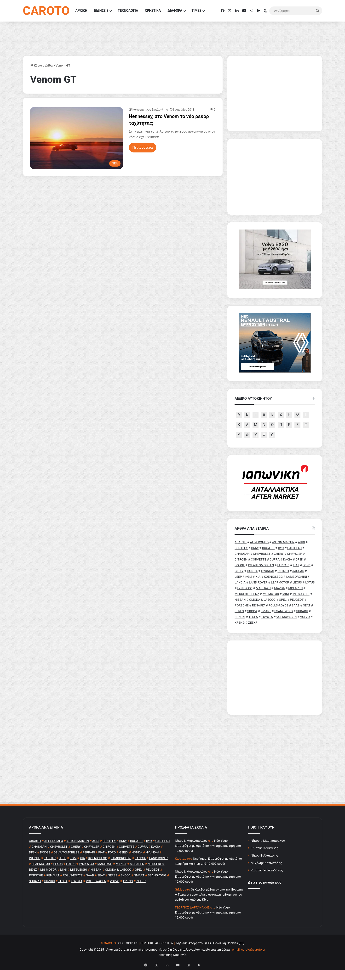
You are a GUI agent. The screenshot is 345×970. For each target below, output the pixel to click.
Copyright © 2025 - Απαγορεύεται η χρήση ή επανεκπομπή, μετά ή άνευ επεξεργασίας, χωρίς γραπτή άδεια (155, 949)
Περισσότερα (142, 147)
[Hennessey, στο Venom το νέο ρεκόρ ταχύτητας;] (76, 138)
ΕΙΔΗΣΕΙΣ (101, 10)
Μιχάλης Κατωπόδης (266, 863)
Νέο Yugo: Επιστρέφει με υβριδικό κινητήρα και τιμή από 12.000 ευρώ (208, 845)
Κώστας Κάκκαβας (264, 848)
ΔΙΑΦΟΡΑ (174, 10)
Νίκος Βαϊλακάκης (264, 855)
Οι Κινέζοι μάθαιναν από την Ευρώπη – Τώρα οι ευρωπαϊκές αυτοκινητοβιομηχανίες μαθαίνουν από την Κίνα (209, 894)
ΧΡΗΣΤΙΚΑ (153, 10)
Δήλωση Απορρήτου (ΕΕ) (193, 943)
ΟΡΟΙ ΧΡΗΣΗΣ (128, 943)
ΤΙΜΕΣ (196, 10)
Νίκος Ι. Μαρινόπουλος (268, 840)
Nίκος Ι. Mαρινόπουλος (191, 840)
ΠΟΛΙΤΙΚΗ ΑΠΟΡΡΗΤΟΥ (157, 943)
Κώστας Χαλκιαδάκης (267, 870)
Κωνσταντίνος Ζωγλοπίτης (150, 109)
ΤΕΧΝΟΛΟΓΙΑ (128, 10)
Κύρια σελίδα (41, 65)
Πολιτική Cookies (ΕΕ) (228, 943)
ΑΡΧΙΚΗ (81, 10)
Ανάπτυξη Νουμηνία (173, 955)
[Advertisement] (275, 677)
